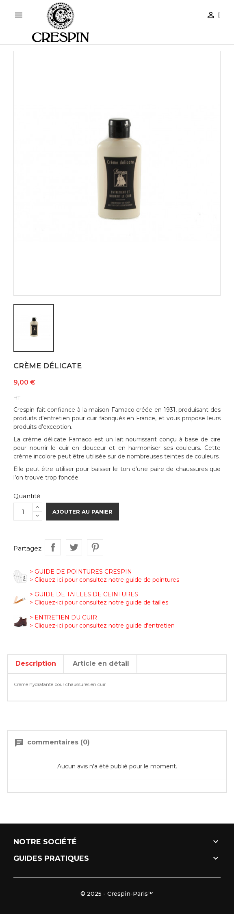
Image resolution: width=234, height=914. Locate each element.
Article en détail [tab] (101, 663)
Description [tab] (35, 663)
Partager (53, 547)
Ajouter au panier (82, 511)
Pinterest (95, 547)
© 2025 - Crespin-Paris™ (117, 893)
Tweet (74, 547)
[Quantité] (23, 511)
